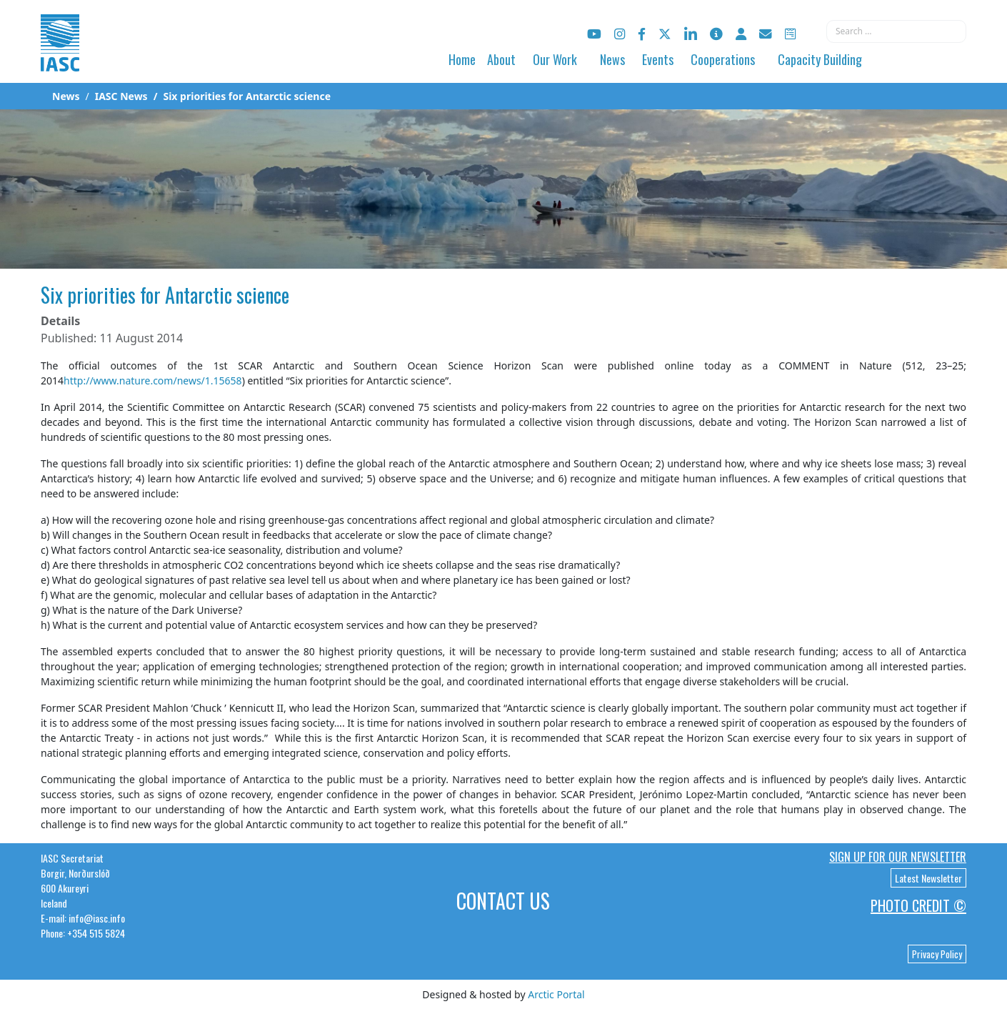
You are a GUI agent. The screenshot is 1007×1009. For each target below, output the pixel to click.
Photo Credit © (918, 905)
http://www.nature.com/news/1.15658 (153, 380)
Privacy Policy (937, 954)
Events (657, 59)
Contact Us (503, 900)
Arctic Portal (556, 994)
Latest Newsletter (928, 877)
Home (462, 59)
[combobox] (896, 31)
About (501, 59)
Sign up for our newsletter (897, 856)
